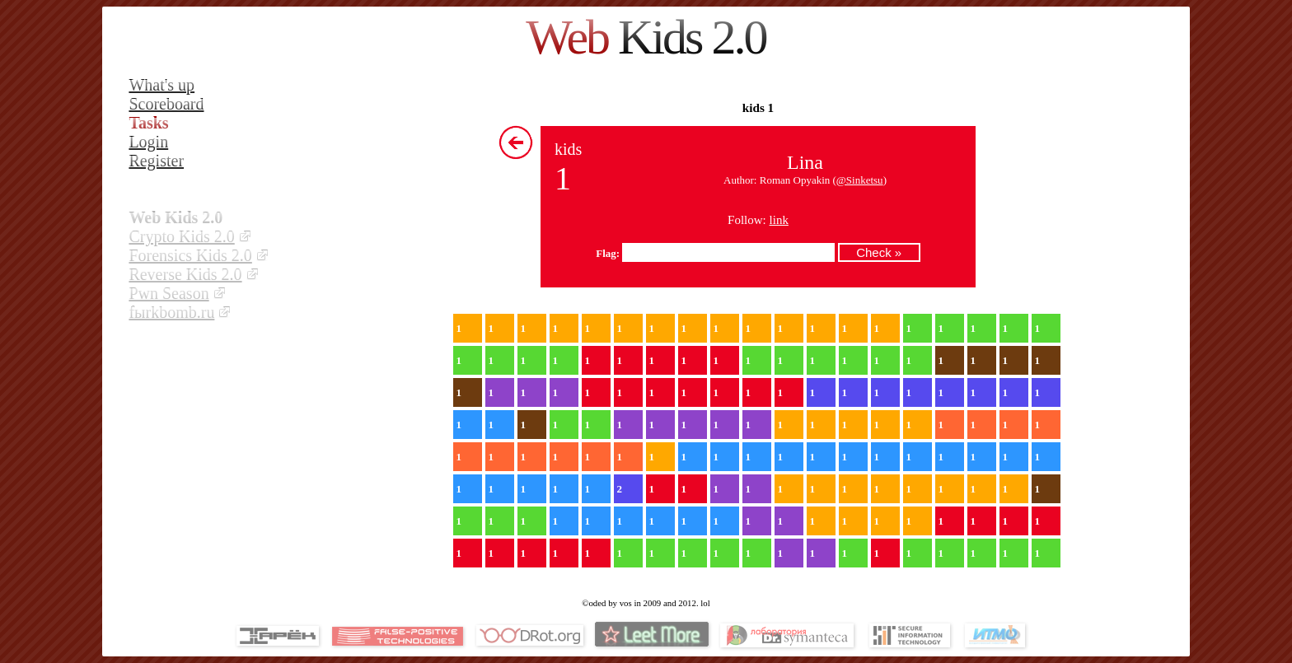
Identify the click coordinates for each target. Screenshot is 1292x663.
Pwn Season (168, 293)
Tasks (148, 123)
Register (156, 161)
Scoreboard (166, 104)
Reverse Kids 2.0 (185, 274)
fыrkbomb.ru (171, 312)
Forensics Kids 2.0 (190, 255)
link (779, 219)
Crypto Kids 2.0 (181, 236)
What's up (161, 85)
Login (148, 142)
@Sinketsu (859, 180)
